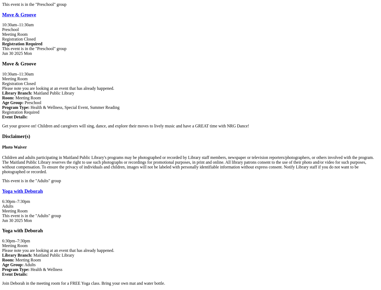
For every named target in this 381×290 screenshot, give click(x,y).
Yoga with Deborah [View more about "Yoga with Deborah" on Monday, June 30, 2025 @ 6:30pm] (22, 191)
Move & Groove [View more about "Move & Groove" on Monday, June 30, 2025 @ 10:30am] (19, 14)
